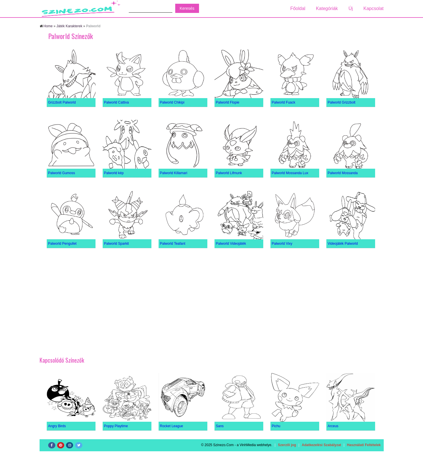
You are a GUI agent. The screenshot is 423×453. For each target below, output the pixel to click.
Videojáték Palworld (343, 244)
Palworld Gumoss (61, 173)
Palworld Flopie (227, 102)
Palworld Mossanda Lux (290, 173)
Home (48, 26)
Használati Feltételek (364, 445)
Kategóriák (327, 8)
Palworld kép (114, 173)
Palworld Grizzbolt (342, 102)
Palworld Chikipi (172, 102)
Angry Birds (57, 426)
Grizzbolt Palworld (62, 102)
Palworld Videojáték (231, 244)
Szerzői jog (287, 445)
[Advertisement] (212, 300)
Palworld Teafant (173, 244)
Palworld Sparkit (116, 244)
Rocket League (171, 426)
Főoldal (297, 8)
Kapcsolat (373, 8)
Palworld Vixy (282, 244)
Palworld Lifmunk (229, 173)
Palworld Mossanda (343, 173)
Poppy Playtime (116, 426)
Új (350, 8)
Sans (220, 426)
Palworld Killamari (173, 173)
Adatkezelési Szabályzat (321, 445)
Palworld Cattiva (116, 102)
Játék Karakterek (69, 26)
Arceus (333, 426)
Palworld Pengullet (62, 244)
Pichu (276, 426)
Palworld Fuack (283, 102)
